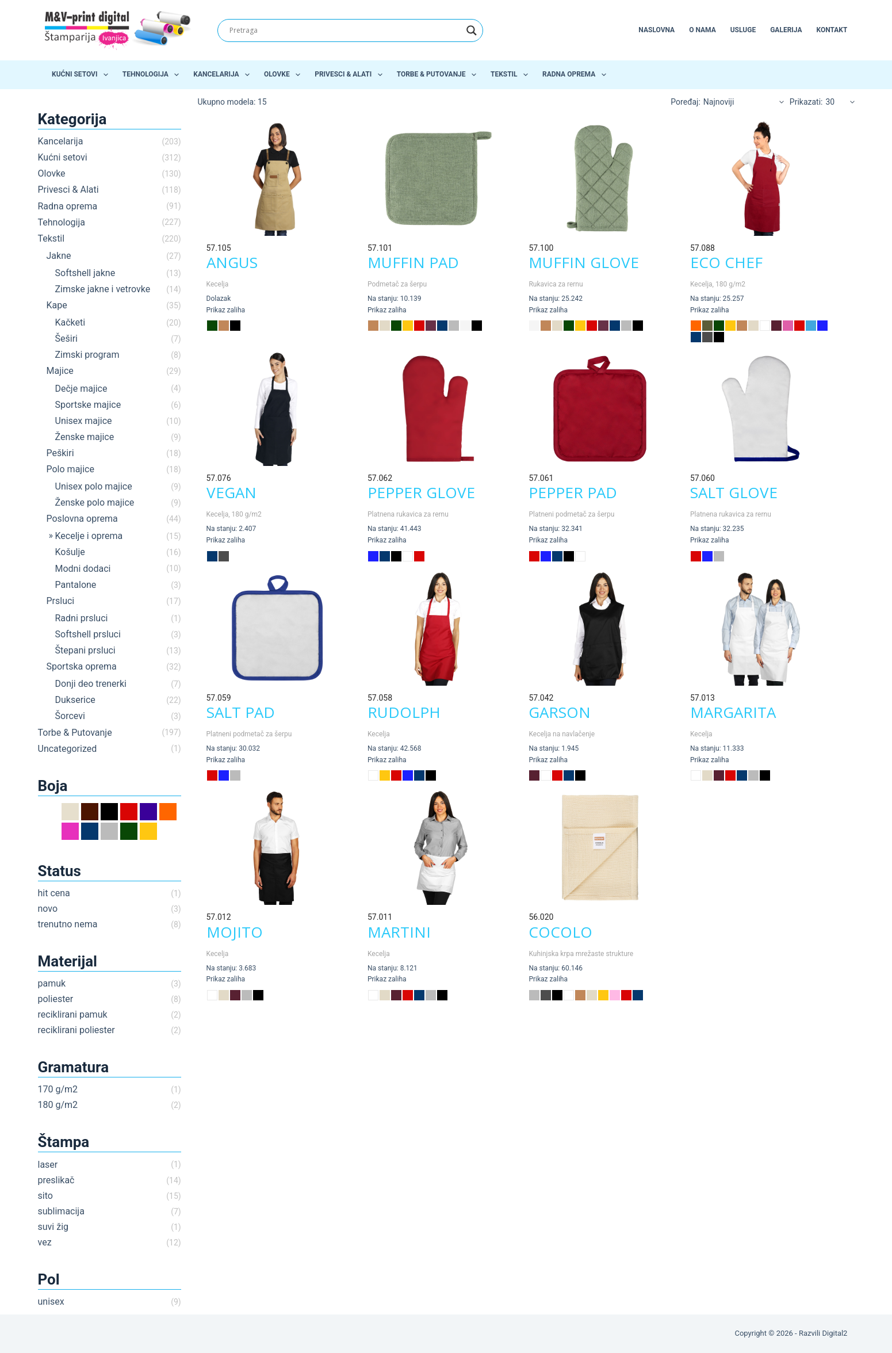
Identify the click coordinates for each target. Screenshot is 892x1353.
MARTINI (399, 932)
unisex (51, 1301)
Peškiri (60, 453)
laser (48, 1164)
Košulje (70, 551)
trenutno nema (68, 924)
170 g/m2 (58, 1089)
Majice (60, 370)
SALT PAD (240, 712)
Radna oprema (576, 75)
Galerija (786, 30)
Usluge (743, 30)
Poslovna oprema (82, 518)
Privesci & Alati (350, 75)
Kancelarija (223, 75)
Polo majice (70, 469)
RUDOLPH (404, 712)
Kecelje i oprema (89, 535)
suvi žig (53, 1226)
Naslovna (656, 30)
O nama (702, 30)
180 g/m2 (58, 1104)
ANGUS (232, 262)
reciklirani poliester (76, 1030)
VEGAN (231, 492)
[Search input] (345, 30)
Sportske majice (88, 404)
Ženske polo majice (95, 502)
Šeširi (66, 338)
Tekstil (512, 75)
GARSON (560, 712)
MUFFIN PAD (413, 262)
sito (45, 1195)
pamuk (52, 983)
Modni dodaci (83, 568)
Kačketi (70, 322)
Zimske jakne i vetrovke (103, 289)
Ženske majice (84, 436)
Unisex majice (83, 420)
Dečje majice (81, 388)
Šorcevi (70, 715)
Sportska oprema (82, 666)
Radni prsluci (81, 618)
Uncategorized (67, 748)
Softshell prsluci (88, 634)
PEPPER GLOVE (421, 492)
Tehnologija (153, 75)
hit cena (54, 893)
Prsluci (61, 600)
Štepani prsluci (85, 650)
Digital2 (834, 1333)
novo (48, 908)
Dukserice (75, 699)
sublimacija (61, 1211)
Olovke (284, 75)
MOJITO (234, 932)
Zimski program (87, 354)
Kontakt (831, 30)
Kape (57, 305)
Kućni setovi (82, 75)
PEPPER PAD (573, 492)
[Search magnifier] (472, 30)
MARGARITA (733, 712)
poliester (56, 998)
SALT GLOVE (734, 492)
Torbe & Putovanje (439, 75)
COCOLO (560, 932)
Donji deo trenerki (91, 683)
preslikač (56, 1180)
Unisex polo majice (93, 486)
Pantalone (76, 584)
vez (45, 1242)
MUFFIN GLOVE (584, 262)
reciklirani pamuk (73, 1014)
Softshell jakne (85, 272)
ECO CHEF (726, 262)
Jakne (59, 255)
